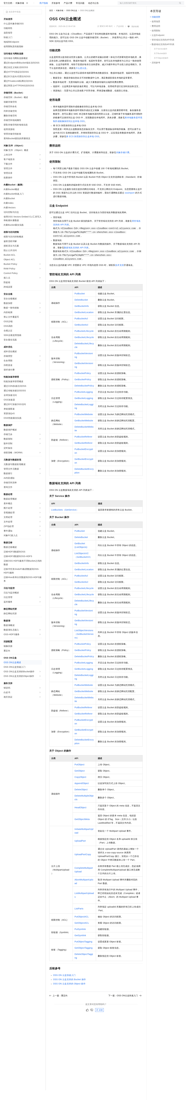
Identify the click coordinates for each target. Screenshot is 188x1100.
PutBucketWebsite (84, 424)
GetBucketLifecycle (84, 347)
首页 (51, 20)
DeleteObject (81, 799)
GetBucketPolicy (83, 389)
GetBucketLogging (84, 408)
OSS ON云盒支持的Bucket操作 (69, 989)
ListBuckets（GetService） (64, 519)
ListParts (79, 918)
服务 (90, 5)
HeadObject (80, 817)
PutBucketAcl (81, 328)
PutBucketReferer (83, 446)
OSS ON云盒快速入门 (64, 985)
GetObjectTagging (83, 957)
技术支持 (119, 275)
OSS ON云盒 (71, 20)
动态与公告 (93, 13)
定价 (66, 5)
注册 (168, 5)
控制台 (161, 5)
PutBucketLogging (84, 401)
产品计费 (68, 13)
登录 (179, 5)
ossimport (129, 202)
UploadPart (80, 850)
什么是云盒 (81, 78)
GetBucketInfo (82, 316)
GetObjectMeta (82, 829)
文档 (147, 5)
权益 (58, 5)
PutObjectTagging (83, 951)
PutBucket (80, 303)
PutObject (79, 774)
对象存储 (20, 13)
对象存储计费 (122, 162)
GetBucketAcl (81, 334)
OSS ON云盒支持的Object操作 (69, 993)
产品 (39, 5)
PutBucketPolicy (83, 383)
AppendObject (82, 793)
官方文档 (8, 13)
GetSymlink (80, 945)
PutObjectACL (82, 926)
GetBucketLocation (84, 322)
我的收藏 (135, 36)
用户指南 (43, 13)
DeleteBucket (81, 309)
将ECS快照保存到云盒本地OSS (82, 146)
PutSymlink (80, 939)
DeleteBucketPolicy (84, 395)
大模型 (31, 5)
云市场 (74, 5)
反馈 (99, 1020)
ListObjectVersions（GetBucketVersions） (84, 644)
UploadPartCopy (83, 864)
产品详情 (120, 36)
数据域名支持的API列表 (76, 257)
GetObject (80, 780)
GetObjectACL (82, 932)
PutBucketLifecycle (84, 341)
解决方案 (49, 5)
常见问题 (80, 13)
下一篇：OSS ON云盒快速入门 (124, 1005)
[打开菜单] (5, 5)
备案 (153, 5)
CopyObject (80, 787)
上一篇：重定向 (58, 1005)
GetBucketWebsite (84, 430)
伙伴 (82, 5)
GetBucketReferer (83, 452)
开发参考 (56, 13)
